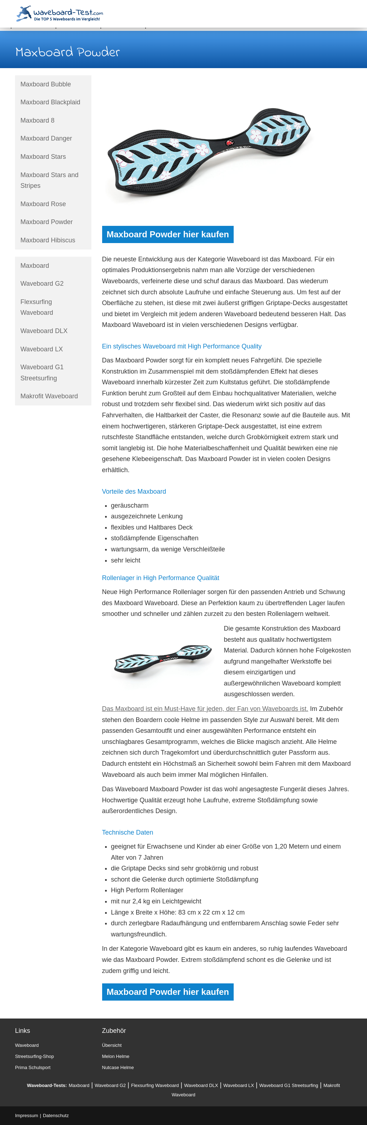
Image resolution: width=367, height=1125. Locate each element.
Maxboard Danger (46, 138)
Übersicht (112, 1045)
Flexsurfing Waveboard (36, 307)
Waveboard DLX (43, 330)
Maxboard (34, 265)
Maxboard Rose (43, 204)
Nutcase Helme (118, 1067)
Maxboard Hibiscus (47, 240)
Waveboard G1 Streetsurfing (41, 373)
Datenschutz (56, 1115)
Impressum (26, 1115)
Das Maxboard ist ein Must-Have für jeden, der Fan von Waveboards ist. (205, 708)
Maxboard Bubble (45, 84)
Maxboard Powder (46, 222)
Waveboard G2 (41, 283)
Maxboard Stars (43, 156)
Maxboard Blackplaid (50, 102)
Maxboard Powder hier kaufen (168, 234)
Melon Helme (116, 1056)
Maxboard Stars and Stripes (49, 180)
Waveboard (27, 1045)
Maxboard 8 (37, 120)
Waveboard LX (41, 349)
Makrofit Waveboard (49, 396)
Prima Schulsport (33, 1067)
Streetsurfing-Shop (34, 1056)
